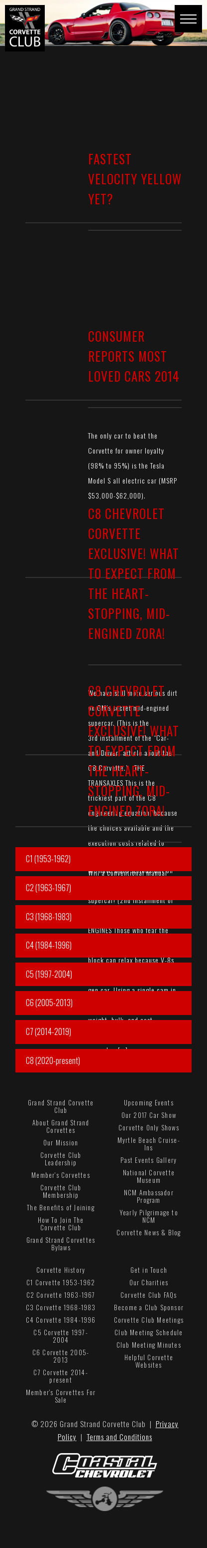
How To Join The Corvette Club (61, 1223)
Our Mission (60, 1142)
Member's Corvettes (60, 1175)
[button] (188, 18)
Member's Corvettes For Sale (61, 1396)
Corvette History (60, 1270)
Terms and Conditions (119, 1436)
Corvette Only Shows (148, 1127)
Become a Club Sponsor (149, 1307)
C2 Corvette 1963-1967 (61, 1295)
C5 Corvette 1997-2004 (60, 1336)
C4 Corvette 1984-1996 (61, 1320)
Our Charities (149, 1282)
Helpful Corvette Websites (148, 1361)
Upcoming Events (149, 1102)
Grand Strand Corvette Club (61, 1106)
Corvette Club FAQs (148, 1295)
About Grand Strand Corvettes (61, 1126)
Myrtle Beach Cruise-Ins (148, 1143)
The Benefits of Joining (61, 1207)
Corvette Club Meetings (149, 1320)
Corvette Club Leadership (61, 1158)
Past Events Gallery (148, 1160)
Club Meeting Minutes (148, 1345)
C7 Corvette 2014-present (60, 1376)
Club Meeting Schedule (148, 1332)
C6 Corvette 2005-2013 (60, 1356)
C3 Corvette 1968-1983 (61, 1307)
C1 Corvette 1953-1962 (60, 1282)
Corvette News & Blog (148, 1232)
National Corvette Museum (149, 1176)
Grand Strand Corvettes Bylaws (60, 1243)
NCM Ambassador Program (149, 1196)
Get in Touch (148, 1270)
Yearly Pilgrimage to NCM (148, 1216)
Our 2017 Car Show (148, 1115)
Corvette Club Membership (61, 1191)
